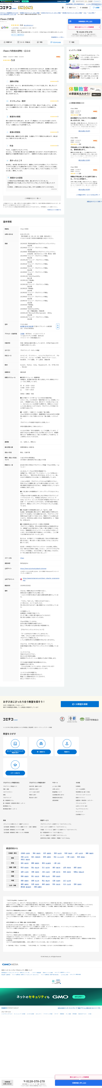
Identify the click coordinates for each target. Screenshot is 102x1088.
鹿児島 (23, 887)
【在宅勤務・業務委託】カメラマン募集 (13, 829)
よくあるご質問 (56, 786)
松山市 (47, 876)
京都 (32, 872)
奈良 (64, 872)
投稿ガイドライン (80, 797)
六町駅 (22, 334)
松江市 (37, 880)
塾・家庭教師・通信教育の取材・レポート (14, 803)
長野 (75, 867)
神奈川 (23, 859)
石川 (43, 867)
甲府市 (69, 867)
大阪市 (47, 872)
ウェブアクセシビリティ (82, 809)
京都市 (37, 872)
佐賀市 (37, 884)
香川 (32, 876)
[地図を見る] (57, 326)
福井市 (58, 867)
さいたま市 (60, 857)
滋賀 (22, 872)
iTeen (22, 558)
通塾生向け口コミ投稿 (93, 201)
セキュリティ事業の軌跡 (75, 974)
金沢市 (47, 867)
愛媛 (43, 876)
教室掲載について (57, 792)
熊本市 (58, 884)
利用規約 (78, 786)
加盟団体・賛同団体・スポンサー (84, 800)
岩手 (44, 853)
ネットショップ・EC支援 (19, 1013)
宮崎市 (79, 884)
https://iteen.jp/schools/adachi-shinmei (33, 568)
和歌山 (76, 872)
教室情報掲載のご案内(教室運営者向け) (75, 4)
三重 (55, 863)
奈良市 (69, 872)
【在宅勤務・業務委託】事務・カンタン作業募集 (16, 832)
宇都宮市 (37, 857)
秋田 (66, 853)
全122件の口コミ (28, 25)
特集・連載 (6, 789)
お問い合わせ (55, 789)
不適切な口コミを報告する (54, 210)
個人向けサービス (82, 1013)
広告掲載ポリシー (80, 814)
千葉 (68, 857)
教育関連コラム (7, 806)
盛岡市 (49, 853)
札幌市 (28, 853)
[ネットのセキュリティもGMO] (14, 1)
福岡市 (26, 884)
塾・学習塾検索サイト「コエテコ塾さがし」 (52, 832)
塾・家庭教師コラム (8, 800)
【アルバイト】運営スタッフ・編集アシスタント (16, 824)
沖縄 (35, 887)
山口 (64, 880)
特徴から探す (32, 795)
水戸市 (26, 857)
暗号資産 (75, 1013)
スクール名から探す (34, 792)
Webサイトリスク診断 (48, 972)
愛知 (43, 863)
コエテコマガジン (7, 792)
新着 (4, 795)
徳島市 (26, 876)
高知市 (58, 876)
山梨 (64, 867)
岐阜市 (26, 863)
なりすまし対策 (64, 974)
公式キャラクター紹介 (81, 806)
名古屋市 (48, 863)
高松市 (37, 876)
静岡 (32, 863)
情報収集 (62, 1013)
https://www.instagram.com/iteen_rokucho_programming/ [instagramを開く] (41, 579)
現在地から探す (33, 797)
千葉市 (72, 857)
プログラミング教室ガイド (10, 786)
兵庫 (54, 872)
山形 (76, 853)
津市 (59, 863)
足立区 (27, 326)
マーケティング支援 (48, 1013)
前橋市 (49, 857)
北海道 (23, 853)
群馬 (44, 857)
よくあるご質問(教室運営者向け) (94, 4)
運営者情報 (55, 800)
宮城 (55, 853)
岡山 (43, 880)
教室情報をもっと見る (57, 37)
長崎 (43, 884)
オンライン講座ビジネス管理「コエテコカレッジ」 (53, 835)
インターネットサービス (6, 1013)
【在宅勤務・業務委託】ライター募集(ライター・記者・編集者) (20, 827)
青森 (34, 853)
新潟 (22, 867)
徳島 (22, 876)
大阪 (43, 872)
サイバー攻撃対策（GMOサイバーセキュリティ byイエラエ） (25, 974)
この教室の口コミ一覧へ (32, 198)
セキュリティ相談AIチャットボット (62, 972)
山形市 (80, 853)
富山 (32, 867)
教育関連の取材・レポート (10, 809)
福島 (87, 853)
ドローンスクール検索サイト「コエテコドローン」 (53, 827)
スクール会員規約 (80, 789)
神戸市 (58, 872)
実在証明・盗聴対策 (5, 974)
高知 (54, 876)
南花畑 (31, 326)
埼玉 (55, 857)
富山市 (37, 867)
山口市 (69, 880)
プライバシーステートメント (83, 795)
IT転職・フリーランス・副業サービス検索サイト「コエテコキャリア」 (59, 829)
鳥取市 (26, 880)
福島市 (91, 853)
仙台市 (59, 853)
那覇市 (39, 887)
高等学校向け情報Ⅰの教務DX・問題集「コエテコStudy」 (55, 838)
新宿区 (83, 857)
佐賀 (32, 884)
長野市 (79, 867)
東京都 (22, 326)
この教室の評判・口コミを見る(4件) (87, 195)
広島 (54, 880)
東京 (78, 857)
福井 (54, 867)
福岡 (22, 884)
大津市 (26, 872)
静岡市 (37, 863)
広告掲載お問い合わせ (58, 795)
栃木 (32, 857)
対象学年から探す (33, 789)
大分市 (69, 884)
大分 (64, 884)
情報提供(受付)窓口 (57, 797)
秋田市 (70, 853)
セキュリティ (39, 1013)
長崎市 (47, 884)
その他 (89, 1013)
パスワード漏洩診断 (36, 972)
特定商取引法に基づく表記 (83, 792)
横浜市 (28, 859)
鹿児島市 (28, 887)
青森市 (38, 853)
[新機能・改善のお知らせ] (63, 8)
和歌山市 (81, 872)
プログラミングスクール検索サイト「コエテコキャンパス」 (56, 824)
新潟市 (26, 867)
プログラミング (7, 797)
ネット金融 (68, 1013)
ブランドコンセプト (81, 803)
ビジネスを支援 (30, 1013)
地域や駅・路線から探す (35, 786)
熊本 (54, 884)
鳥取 (22, 880)
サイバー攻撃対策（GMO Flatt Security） (50, 974)
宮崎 (75, 884)
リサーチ (56, 1013)
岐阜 (22, 863)
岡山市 (47, 880)
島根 (32, 880)
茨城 (22, 857)
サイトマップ (79, 811)
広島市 (58, 880)
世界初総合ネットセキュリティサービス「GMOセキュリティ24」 (15, 972)
